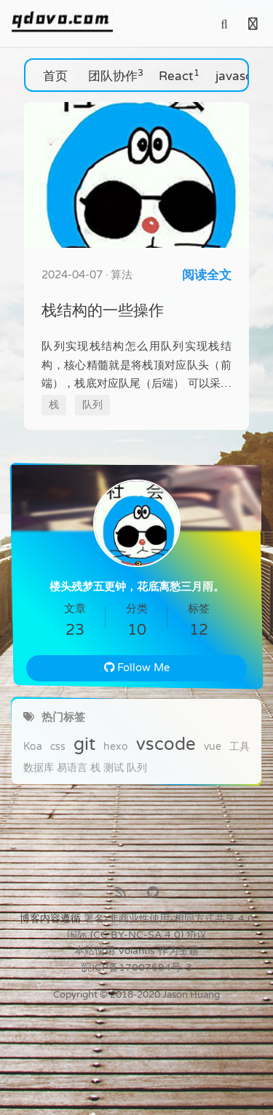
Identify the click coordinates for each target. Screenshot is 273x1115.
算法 (121, 274)
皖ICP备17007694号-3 (137, 967)
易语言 (72, 768)
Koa (32, 747)
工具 (239, 747)
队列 (137, 768)
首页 (57, 75)
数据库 (38, 768)
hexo (115, 747)
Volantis (136, 950)
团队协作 (115, 75)
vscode (166, 745)
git (84, 745)
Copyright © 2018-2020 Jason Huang (136, 995)
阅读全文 (207, 275)
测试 (113, 768)
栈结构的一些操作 (102, 310)
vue (212, 747)
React (179, 75)
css (58, 747)
